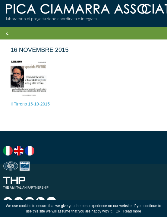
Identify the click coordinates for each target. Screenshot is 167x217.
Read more (132, 211)
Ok (117, 211)
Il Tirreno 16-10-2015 (30, 104)
